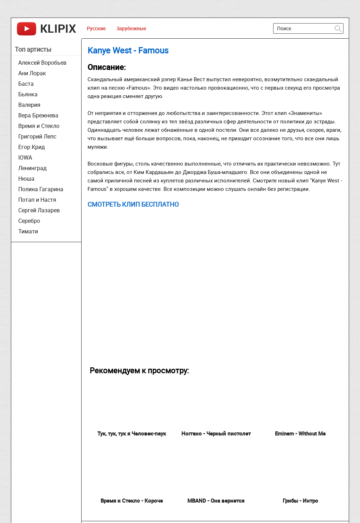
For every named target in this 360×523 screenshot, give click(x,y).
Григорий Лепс (37, 136)
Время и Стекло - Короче (132, 500)
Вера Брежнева (38, 115)
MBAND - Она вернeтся (215, 500)
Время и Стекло (38, 126)
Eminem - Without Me (300, 433)
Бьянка (28, 94)
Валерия (29, 105)
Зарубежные (131, 28)
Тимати (28, 231)
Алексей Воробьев (42, 62)
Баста (26, 84)
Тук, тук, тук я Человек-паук (131, 433)
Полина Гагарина (40, 189)
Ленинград (32, 168)
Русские (96, 28)
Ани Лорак (32, 73)
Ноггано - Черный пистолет (216, 433)
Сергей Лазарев (39, 210)
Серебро (29, 221)
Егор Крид (31, 147)
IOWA (25, 157)
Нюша (26, 178)
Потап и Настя (37, 200)
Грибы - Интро (300, 500)
